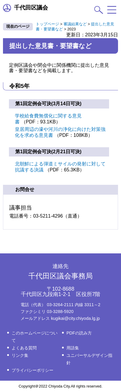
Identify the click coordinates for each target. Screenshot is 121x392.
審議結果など (75, 24)
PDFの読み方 (79, 333)
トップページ (47, 24)
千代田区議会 (25, 8)
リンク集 (20, 355)
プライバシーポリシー (32, 370)
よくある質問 (24, 347)
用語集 (72, 347)
